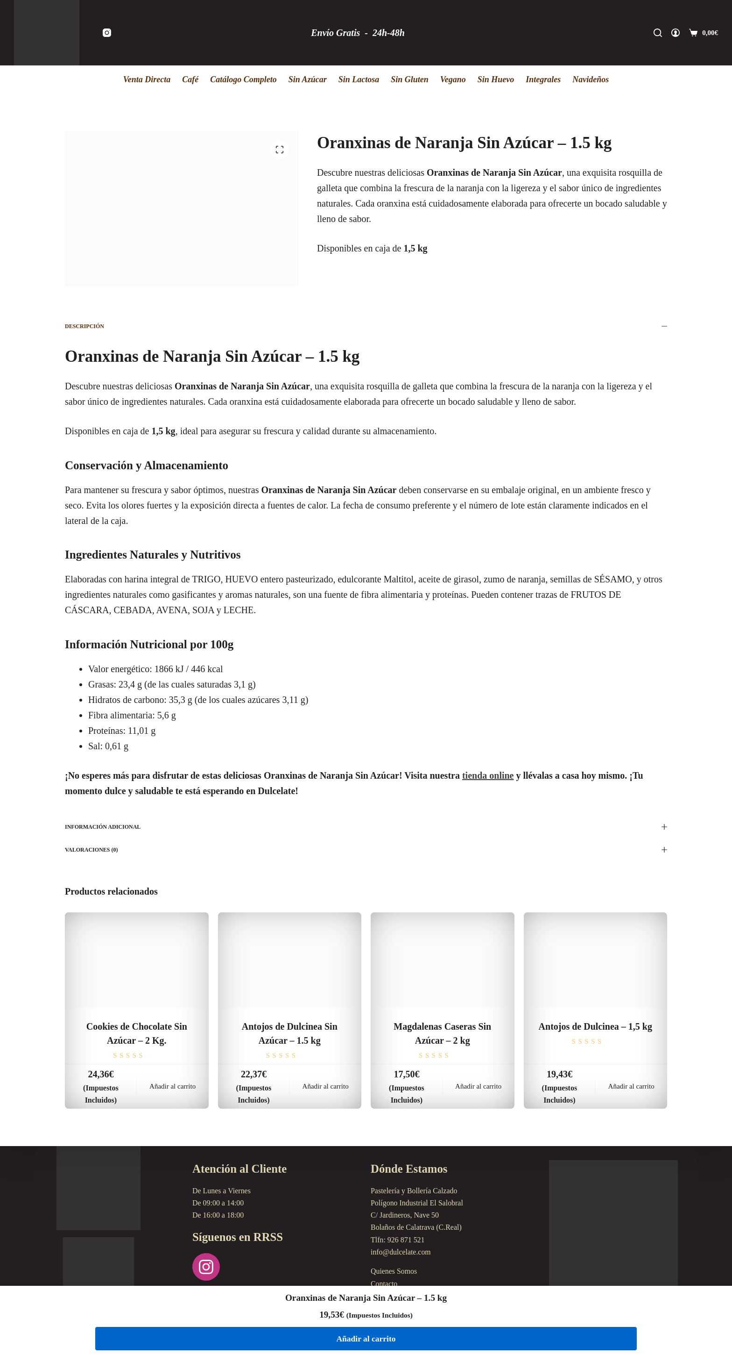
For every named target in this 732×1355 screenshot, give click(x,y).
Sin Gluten (410, 79)
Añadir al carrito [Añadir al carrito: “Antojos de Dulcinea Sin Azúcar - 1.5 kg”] (326, 1086)
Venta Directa (147, 79)
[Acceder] (675, 33)
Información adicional (366, 827)
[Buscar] (658, 33)
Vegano (453, 79)
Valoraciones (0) (366, 849)
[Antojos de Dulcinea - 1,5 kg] (596, 960)
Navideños (590, 79)
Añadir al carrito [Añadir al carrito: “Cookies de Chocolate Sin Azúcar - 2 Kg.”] (172, 1086)
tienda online (488, 775)
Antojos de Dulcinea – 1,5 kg (595, 1026)
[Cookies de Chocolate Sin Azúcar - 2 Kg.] (137, 960)
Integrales (543, 79)
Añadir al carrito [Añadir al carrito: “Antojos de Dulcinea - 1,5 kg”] (631, 1086)
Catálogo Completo (243, 79)
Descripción (366, 326)
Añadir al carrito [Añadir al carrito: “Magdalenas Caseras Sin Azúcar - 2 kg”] (478, 1086)
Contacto (384, 1284)
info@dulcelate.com (401, 1252)
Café (190, 79)
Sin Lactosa (359, 79)
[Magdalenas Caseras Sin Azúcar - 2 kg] (442, 960)
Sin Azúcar (308, 79)
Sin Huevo (496, 79)
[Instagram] (107, 33)
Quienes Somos (394, 1271)
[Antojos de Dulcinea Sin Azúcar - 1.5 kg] (290, 960)
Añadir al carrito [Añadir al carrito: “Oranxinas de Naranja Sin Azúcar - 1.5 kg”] (366, 1338)
